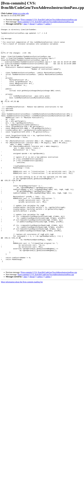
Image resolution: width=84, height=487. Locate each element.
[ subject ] (40, 24)
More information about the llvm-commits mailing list (22, 330)
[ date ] (25, 24)
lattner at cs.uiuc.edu (21, 13)
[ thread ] (32, 24)
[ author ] (48, 24)
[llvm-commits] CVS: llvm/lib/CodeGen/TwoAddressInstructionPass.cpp (49, 20)
